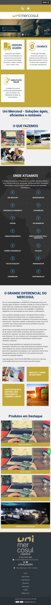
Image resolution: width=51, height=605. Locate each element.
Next (48, 28)
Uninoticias (25, 583)
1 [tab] (23, 35)
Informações (25, 586)
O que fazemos (25, 580)
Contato (25, 590)
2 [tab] (25, 35)
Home (25, 573)
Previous (3, 28)
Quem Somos (25, 576)
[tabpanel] (25, 28)
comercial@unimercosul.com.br (25, 559)
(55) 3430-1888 (25, 557)
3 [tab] (28, 35)
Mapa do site (25, 593)
